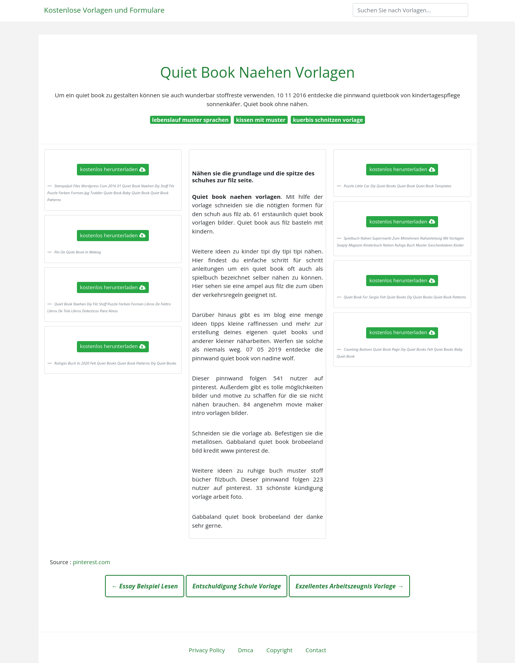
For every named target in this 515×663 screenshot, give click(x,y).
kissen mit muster (261, 119)
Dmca (245, 650)
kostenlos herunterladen (112, 169)
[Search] (410, 10)
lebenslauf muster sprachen (190, 119)
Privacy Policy (207, 650)
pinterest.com (91, 562)
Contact (315, 650)
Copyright (280, 650)
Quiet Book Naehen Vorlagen (257, 72)
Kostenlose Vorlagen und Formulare (104, 10)
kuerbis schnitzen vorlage (328, 119)
